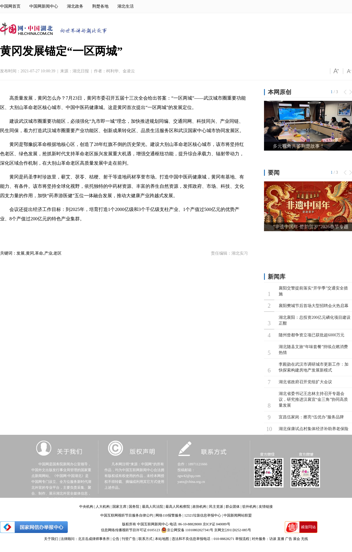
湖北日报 (80, 71)
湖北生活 (125, 6)
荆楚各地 (100, 6)
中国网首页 (10, 6)
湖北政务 (75, 6)
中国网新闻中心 (43, 6)
